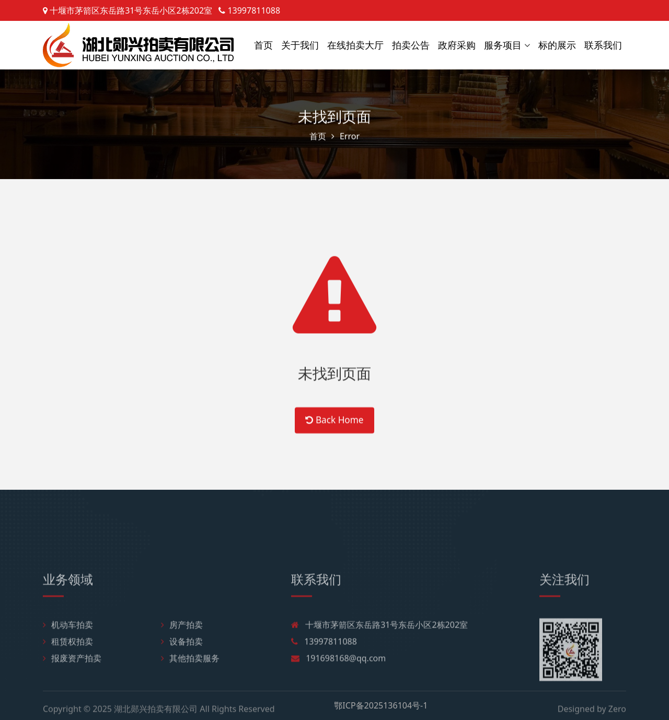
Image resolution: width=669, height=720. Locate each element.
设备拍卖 (182, 674)
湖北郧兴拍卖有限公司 (156, 712)
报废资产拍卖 (72, 691)
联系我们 (603, 45)
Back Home (334, 432)
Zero (617, 712)
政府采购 (457, 45)
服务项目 (503, 45)
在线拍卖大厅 (355, 45)
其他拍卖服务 (190, 691)
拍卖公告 (411, 45)
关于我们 (300, 45)
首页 (263, 45)
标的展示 (557, 45)
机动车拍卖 (68, 658)
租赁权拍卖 (68, 674)
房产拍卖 (182, 658)
